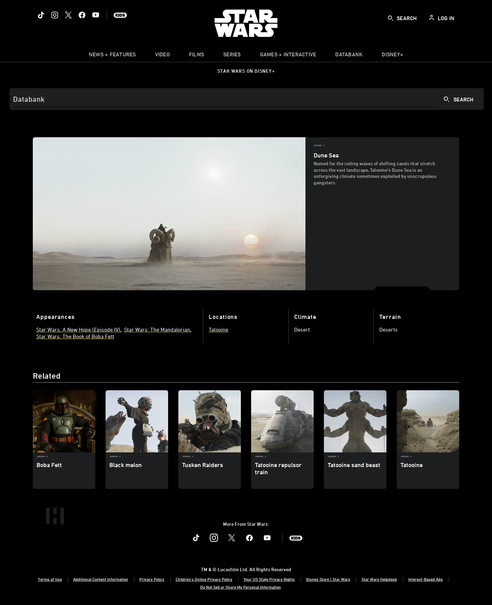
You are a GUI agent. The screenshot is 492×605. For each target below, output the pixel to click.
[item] (112, 56)
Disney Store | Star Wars (328, 579)
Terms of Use (50, 579)
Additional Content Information (100, 579)
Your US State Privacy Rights (269, 579)
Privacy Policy (151, 579)
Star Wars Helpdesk (379, 579)
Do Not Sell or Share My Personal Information (240, 587)
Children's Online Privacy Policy (204, 579)
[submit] (390, 18)
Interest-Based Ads (425, 579)
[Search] (247, 99)
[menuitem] (162, 56)
